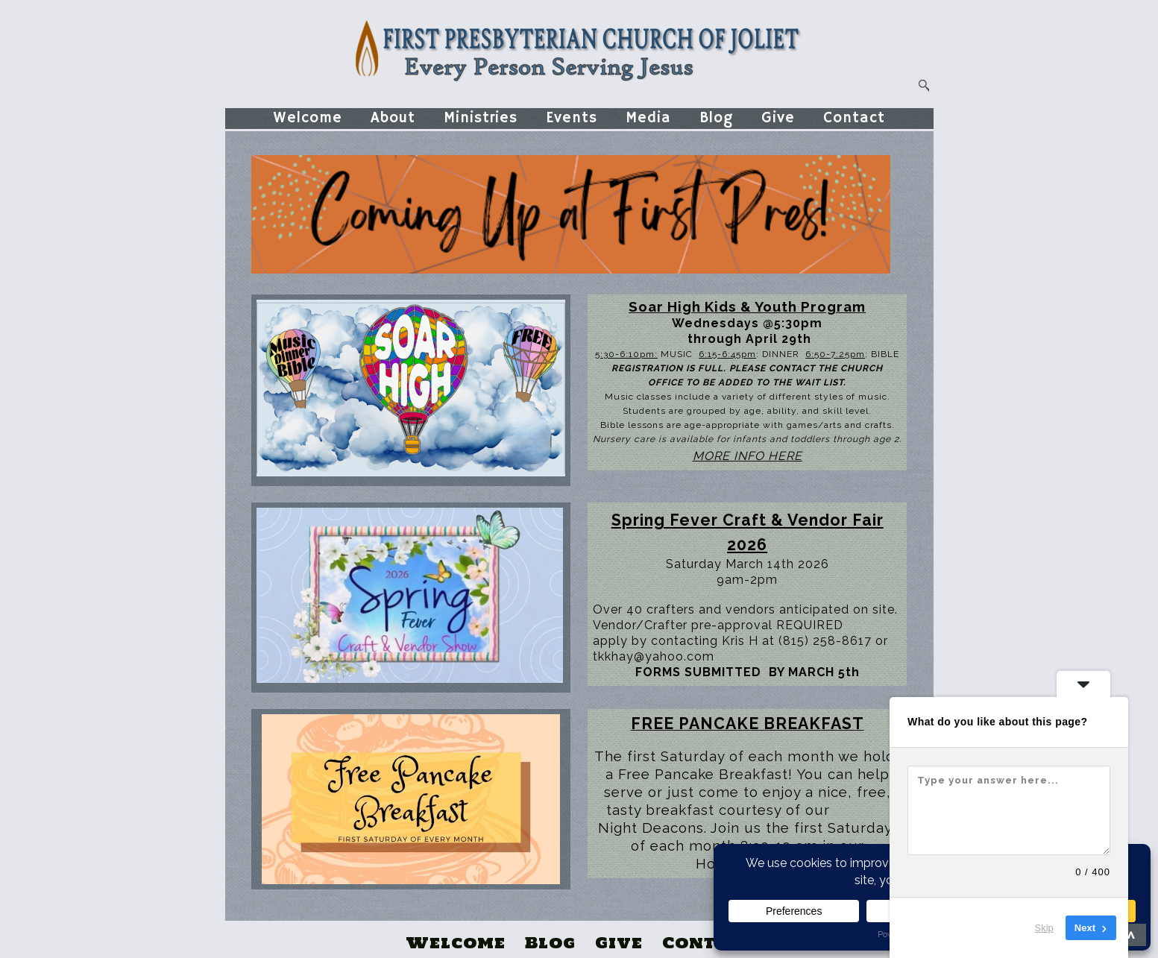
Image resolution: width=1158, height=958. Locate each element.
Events (571, 118)
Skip (1044, 927)
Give (778, 118)
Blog (716, 118)
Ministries (480, 118)
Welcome (308, 118)
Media (648, 118)
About (393, 118)
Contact (854, 118)
